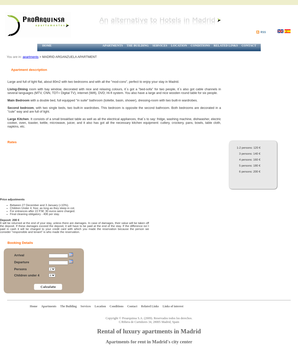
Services (85, 306)
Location (100, 306)
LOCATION (179, 45)
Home (33, 306)
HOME (47, 45)
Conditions (116, 306)
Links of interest (173, 306)
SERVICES (159, 45)
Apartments (48, 306)
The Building (68, 306)
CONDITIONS (200, 45)
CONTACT (249, 45)
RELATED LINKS (226, 45)
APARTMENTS (112, 45)
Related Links (150, 306)
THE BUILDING (138, 45)
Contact (132, 306)
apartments (30, 57)
